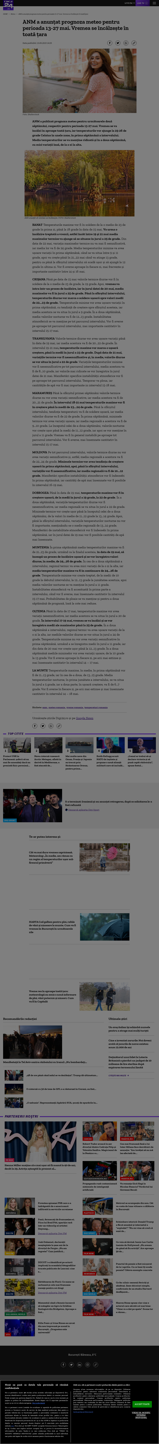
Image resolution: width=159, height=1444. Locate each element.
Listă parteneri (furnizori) (83, 1412)
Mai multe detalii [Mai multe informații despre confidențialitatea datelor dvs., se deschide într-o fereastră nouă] (38, 1403)
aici (12, 1426)
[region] (79, 1412)
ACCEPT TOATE (142, 1404)
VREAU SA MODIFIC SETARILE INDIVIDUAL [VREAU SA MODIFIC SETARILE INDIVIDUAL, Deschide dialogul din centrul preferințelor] (141, 1415)
